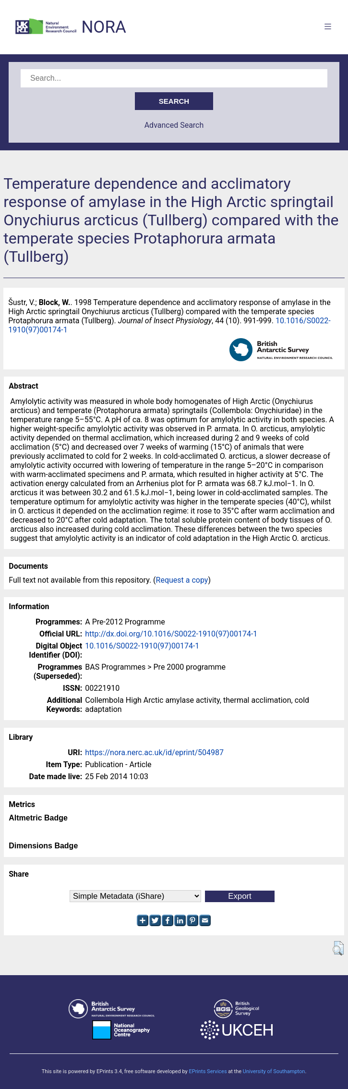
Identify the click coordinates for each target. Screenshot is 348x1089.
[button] (338, 948)
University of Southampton (274, 1071)
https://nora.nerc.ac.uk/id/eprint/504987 (154, 752)
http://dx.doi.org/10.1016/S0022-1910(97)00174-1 (171, 633)
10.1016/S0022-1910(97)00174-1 (142, 645)
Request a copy (182, 580)
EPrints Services (208, 1071)
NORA (103, 27)
